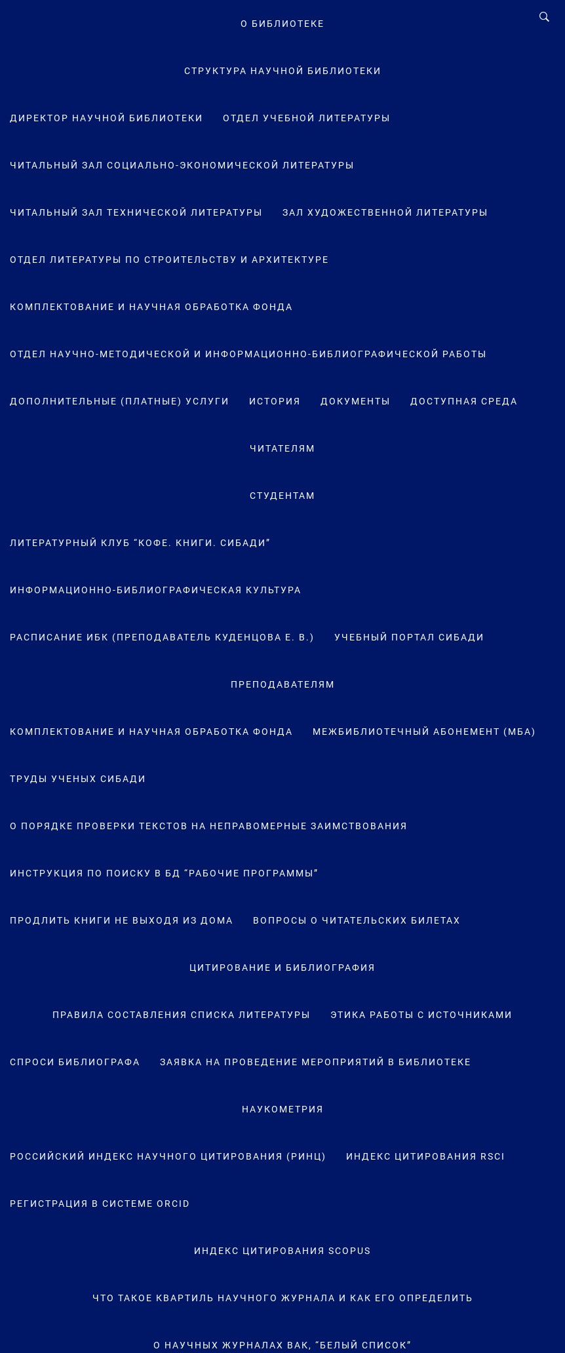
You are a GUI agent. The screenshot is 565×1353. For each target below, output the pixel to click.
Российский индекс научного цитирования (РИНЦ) (168, 1156)
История (275, 401)
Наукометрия (283, 1109)
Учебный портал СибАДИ (409, 637)
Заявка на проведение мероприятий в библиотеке (315, 1062)
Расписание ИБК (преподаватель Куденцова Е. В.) (162, 637)
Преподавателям (283, 684)
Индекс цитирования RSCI (425, 1156)
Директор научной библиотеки (106, 118)
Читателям (282, 448)
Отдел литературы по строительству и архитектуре (169, 259)
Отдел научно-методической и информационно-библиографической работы (248, 354)
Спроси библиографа (75, 1062)
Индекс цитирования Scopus (282, 1250)
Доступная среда (464, 401)
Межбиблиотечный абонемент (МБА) (424, 731)
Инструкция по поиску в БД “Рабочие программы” (164, 873)
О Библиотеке (282, 23)
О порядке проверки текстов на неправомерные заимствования (209, 826)
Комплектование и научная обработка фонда (151, 307)
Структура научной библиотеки (282, 71)
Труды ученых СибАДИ (78, 779)
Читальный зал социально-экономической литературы (182, 165)
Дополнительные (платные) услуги (119, 401)
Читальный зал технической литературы (136, 212)
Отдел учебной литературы (307, 118)
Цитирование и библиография (282, 967)
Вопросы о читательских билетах (357, 920)
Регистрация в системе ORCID (100, 1203)
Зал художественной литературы (385, 212)
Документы (356, 401)
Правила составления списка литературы (181, 1015)
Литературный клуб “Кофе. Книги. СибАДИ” (140, 543)
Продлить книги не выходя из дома (121, 920)
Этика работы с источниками (421, 1015)
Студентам (282, 495)
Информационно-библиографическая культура (156, 590)
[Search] (544, 17)
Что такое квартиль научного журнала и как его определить (282, 1298)
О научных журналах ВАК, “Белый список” (282, 1345)
